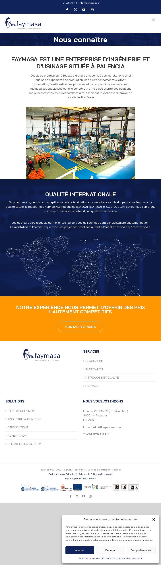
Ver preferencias (141, 550)
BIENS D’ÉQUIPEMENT (22, 411)
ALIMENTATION (17, 435)
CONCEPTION (94, 361)
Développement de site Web (80, 478)
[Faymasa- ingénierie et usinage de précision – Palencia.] (80, 108)
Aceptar (80, 550)
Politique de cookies (89, 558)
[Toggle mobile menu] (154, 19)
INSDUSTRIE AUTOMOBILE (24, 419)
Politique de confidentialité (116, 558)
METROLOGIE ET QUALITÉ (102, 377)
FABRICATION (94, 369)
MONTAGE (91, 385)
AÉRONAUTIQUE (18, 427)
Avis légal (137, 558)
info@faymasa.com (89, 2)
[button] (154, 519)
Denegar (110, 550)
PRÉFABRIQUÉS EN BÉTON (25, 443)
